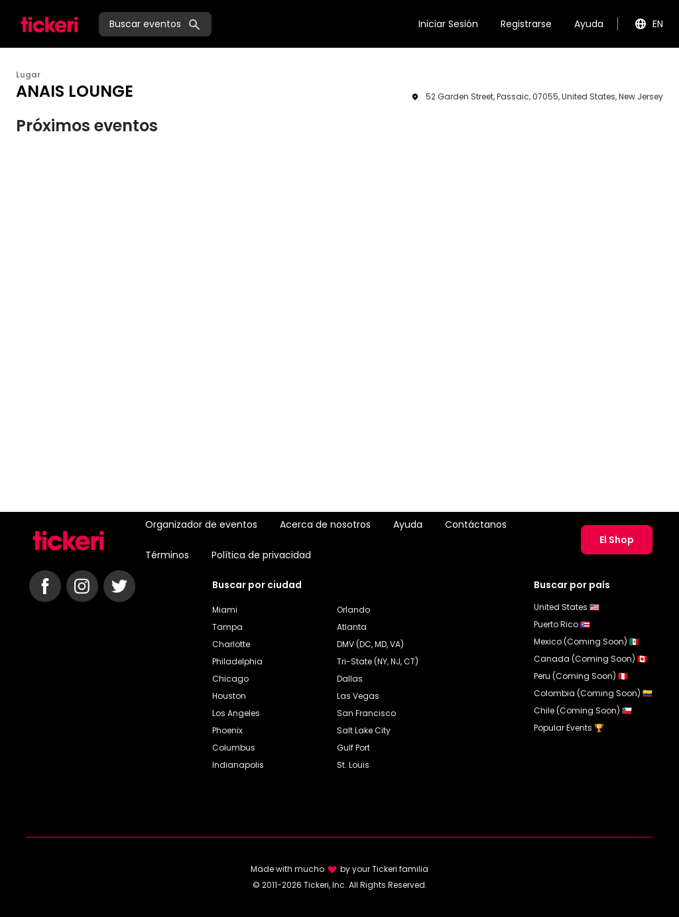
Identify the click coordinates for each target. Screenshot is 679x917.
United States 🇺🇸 (566, 607)
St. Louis (353, 764)
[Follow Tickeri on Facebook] (45, 586)
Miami (224, 609)
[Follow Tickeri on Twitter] (119, 586)
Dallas (350, 678)
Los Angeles (236, 713)
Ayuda (588, 24)
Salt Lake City (364, 730)
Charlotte (231, 644)
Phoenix (227, 730)
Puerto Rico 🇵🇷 (562, 624)
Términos (167, 555)
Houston (229, 696)
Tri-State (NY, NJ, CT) (377, 661)
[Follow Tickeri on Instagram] (82, 586)
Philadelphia (237, 661)
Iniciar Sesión (448, 24)
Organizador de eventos (201, 524)
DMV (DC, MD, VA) (370, 644)
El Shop (616, 539)
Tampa (227, 627)
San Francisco (366, 713)
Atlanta (352, 627)
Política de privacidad (261, 555)
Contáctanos (476, 524)
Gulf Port (353, 747)
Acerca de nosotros (325, 524)
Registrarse (526, 24)
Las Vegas (358, 696)
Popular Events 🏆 (569, 727)
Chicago (230, 678)
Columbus (233, 747)
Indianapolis (238, 764)
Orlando (353, 609)
